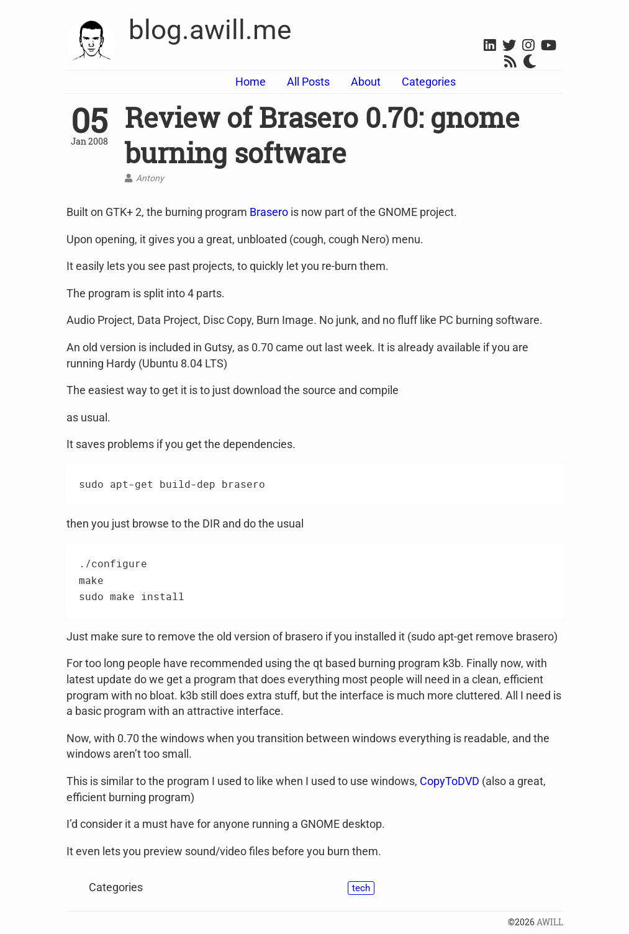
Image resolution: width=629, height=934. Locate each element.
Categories (429, 81)
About (366, 81)
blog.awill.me (210, 30)
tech (361, 888)
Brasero (269, 211)
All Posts (308, 81)
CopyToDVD (449, 781)
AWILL (549, 922)
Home (250, 81)
